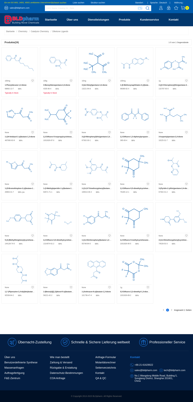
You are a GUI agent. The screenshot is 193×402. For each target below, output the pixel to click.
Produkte (124, 19)
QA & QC (100, 378)
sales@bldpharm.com (20, 8)
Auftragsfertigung (14, 373)
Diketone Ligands (60, 31)
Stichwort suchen (58, 2)
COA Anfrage (57, 378)
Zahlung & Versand (61, 362)
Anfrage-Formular (105, 357)
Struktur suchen (98, 2)
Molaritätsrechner (105, 362)
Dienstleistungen (98, 19)
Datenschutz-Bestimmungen (66, 373)
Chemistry (22, 31)
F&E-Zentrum (12, 378)
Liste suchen (78, 2)
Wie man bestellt (59, 357)
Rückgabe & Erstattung (63, 367)
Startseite (51, 19)
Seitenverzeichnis (105, 367)
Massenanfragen (14, 367)
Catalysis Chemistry (40, 31)
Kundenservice (149, 19)
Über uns (72, 19)
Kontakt (174, 19)
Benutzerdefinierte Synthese (20, 362)
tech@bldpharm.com (174, 370)
